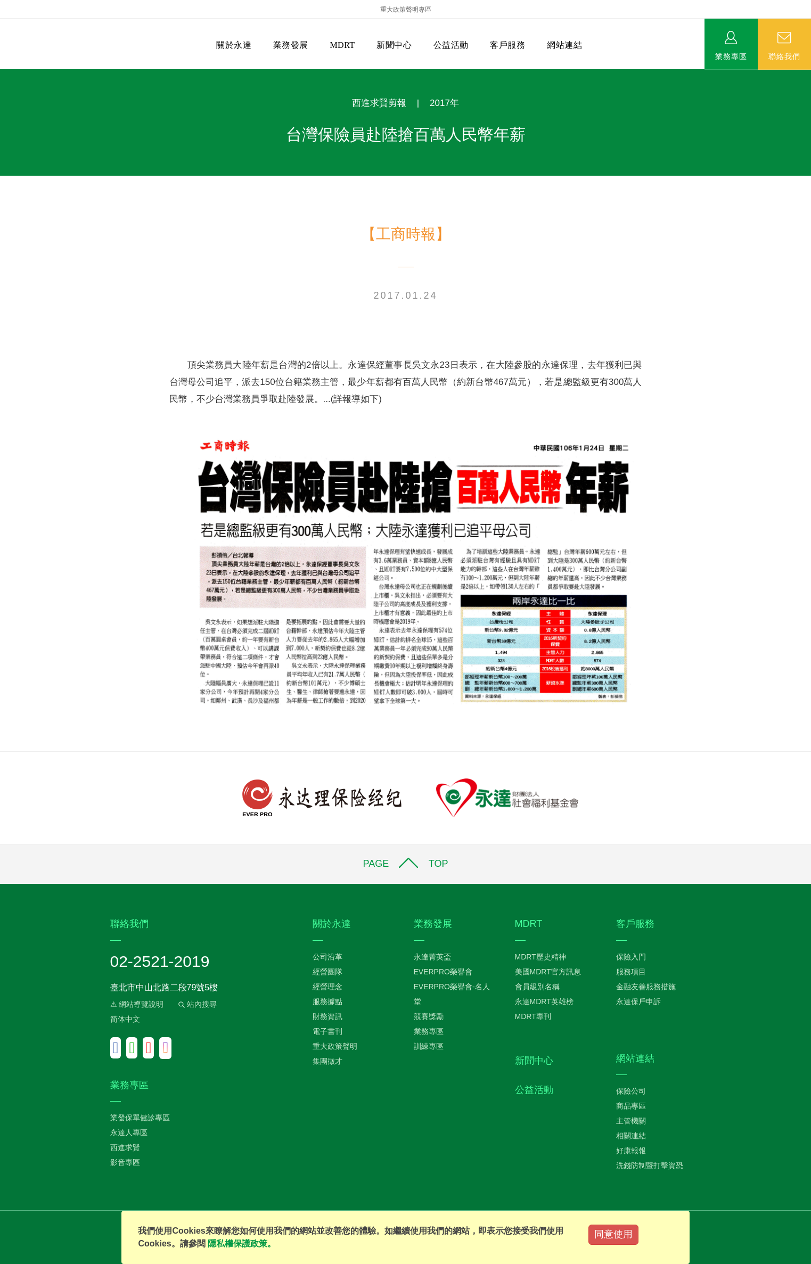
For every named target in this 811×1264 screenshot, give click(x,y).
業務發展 (290, 45)
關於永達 (233, 45)
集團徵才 (327, 1061)
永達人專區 (129, 1132)
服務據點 (327, 1001)
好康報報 (631, 1150)
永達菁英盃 (432, 957)
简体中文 (125, 1019)
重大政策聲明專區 (405, 9)
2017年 (444, 103)
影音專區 (125, 1162)
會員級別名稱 (537, 986)
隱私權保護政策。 (242, 1243)
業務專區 (731, 56)
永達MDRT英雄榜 (544, 1001)
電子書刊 (327, 1031)
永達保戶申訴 (638, 1001)
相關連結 (631, 1135)
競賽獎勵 (429, 1016)
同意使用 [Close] (613, 1234)
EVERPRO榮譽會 (443, 971)
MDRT (342, 45)
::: (3, 74)
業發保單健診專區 (140, 1117)
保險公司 (631, 1091)
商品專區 (631, 1106)
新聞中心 (394, 45)
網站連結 (564, 45)
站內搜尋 (196, 1004)
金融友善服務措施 (646, 986)
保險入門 (631, 957)
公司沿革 (327, 957)
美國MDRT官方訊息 (548, 971)
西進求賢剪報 (379, 103)
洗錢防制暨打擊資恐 (649, 1165)
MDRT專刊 (533, 1016)
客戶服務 (507, 45)
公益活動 (451, 45)
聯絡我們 (784, 56)
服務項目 (631, 971)
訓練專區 (429, 1046)
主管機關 (631, 1121)
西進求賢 (125, 1147)
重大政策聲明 (335, 1046)
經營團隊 (327, 971)
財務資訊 (327, 1016)
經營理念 (327, 986)
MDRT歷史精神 (540, 957)
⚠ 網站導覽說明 (137, 1004)
